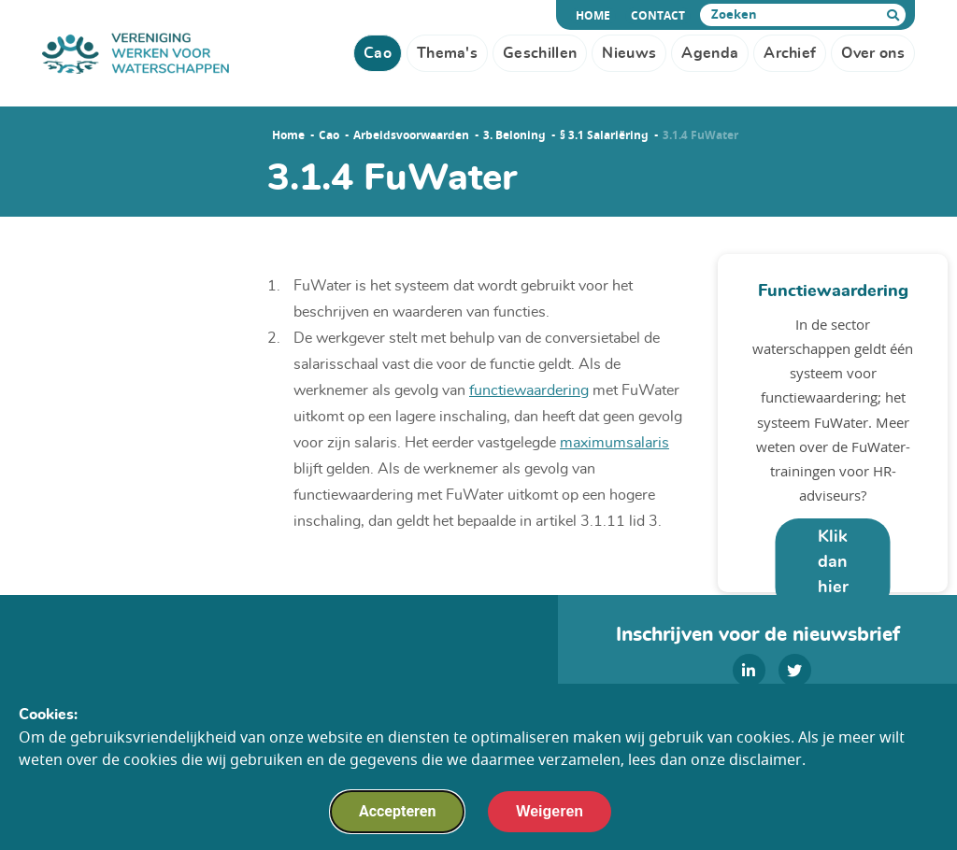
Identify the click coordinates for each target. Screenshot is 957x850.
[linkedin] (749, 670)
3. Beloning (514, 135)
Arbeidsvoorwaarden (411, 135)
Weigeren (549, 820)
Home (596, 15)
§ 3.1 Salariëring (604, 135)
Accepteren (397, 820)
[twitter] (794, 670)
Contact (658, 15)
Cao (329, 135)
